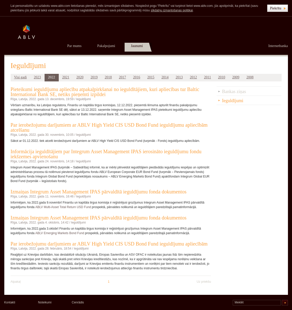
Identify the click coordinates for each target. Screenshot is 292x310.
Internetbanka (278, 46)
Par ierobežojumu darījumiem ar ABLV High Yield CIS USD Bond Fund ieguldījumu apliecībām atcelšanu (109, 127)
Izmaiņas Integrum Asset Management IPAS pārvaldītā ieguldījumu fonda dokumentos (99, 191)
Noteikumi (44, 302)
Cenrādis (78, 302)
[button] (277, 8)
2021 (65, 77)
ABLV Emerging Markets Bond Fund (59, 233)
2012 (193, 77)
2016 (136, 77)
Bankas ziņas (234, 91)
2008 (250, 77)
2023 (37, 77)
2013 (179, 77)
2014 (165, 77)
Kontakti (9, 302)
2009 (235, 77)
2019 (94, 77)
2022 (51, 77)
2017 (122, 77)
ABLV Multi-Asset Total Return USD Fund (63, 207)
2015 (150, 77)
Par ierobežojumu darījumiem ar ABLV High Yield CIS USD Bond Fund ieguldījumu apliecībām (109, 244)
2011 (207, 77)
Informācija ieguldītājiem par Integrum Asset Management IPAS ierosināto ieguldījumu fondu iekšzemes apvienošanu (106, 154)
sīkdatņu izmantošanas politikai (172, 10)
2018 (108, 77)
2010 (221, 77)
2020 (80, 77)
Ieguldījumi (83, 99)
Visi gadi (20, 77)
